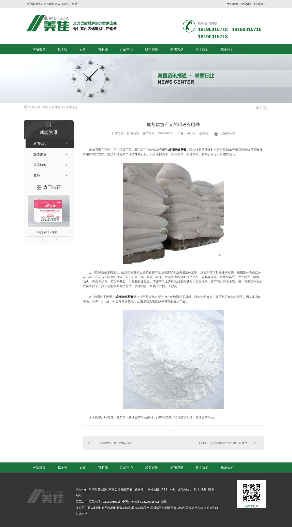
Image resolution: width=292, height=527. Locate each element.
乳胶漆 (103, 49)
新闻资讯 (176, 49)
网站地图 (232, 3)
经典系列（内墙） (48, 232)
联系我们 (260, 3)
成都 (203, 489)
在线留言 (246, 3)
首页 (46, 107)
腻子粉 (62, 49)
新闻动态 (72, 107)
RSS (164, 489)
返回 (261, 107)
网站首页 (38, 49)
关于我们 (201, 49)
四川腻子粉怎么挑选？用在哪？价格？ (223, 443)
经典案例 (151, 49)
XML (172, 489)
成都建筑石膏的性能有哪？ (117, 443)
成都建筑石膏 (177, 149)
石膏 (82, 49)
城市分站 (183, 489)
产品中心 (126, 49)
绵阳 (211, 489)
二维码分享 (227, 133)
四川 (196, 489)
